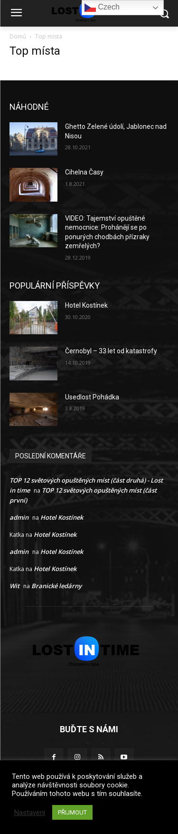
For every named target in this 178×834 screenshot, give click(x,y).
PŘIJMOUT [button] (72, 812)
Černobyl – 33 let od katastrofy (111, 351)
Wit (14, 586)
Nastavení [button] (29, 812)
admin (18, 517)
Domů (17, 36)
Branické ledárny (56, 586)
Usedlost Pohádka (92, 397)
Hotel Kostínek (86, 305)
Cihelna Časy (84, 172)
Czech (102, 7)
